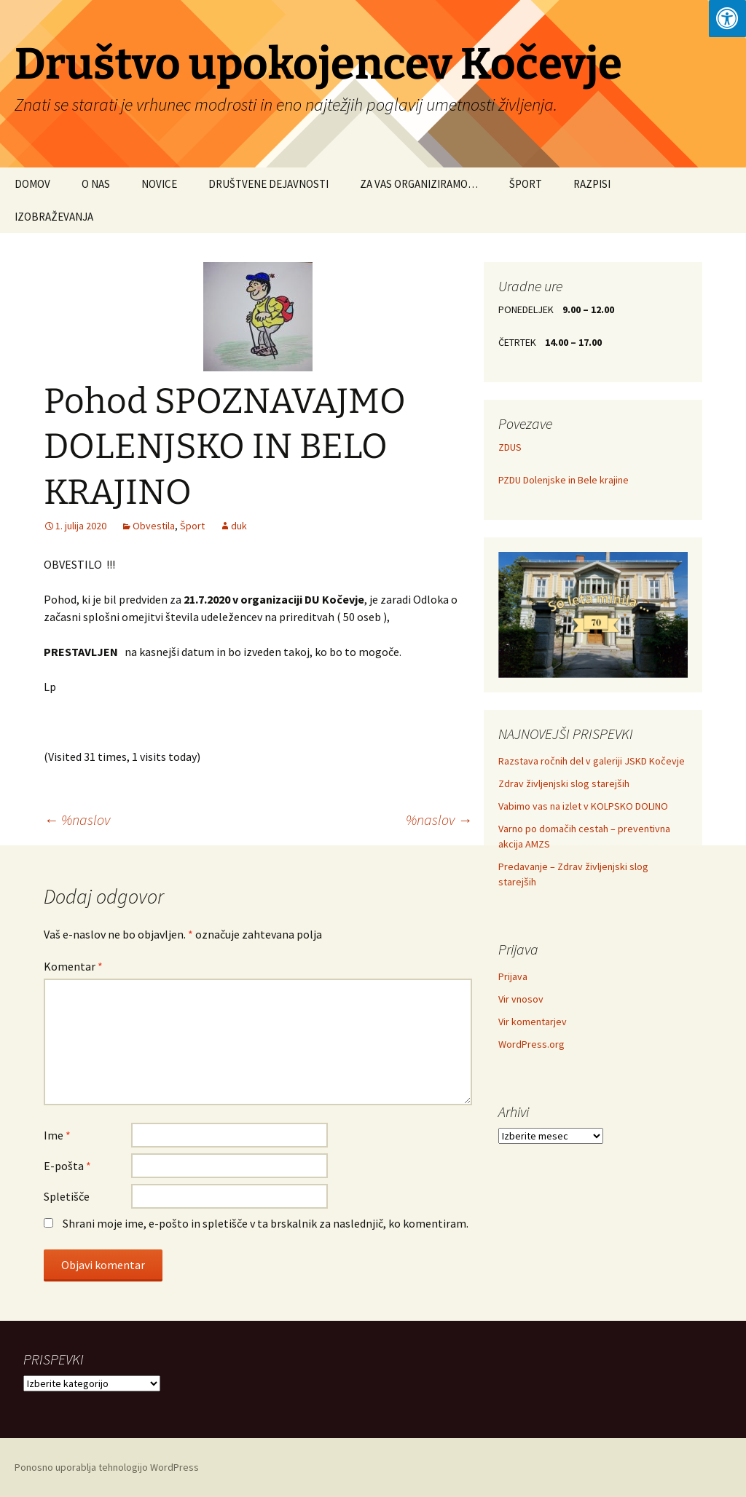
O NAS (96, 184)
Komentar (73, 966)
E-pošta (67, 1165)
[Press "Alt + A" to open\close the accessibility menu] (727, 18)
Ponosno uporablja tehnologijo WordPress (107, 1467)
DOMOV (32, 184)
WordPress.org (531, 1044)
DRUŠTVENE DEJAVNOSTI (268, 184)
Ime (57, 1135)
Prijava (512, 976)
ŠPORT (525, 184)
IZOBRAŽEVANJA (54, 217)
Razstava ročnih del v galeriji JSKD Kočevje (591, 760)
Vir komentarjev (532, 1021)
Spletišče (67, 1196)
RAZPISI (591, 184)
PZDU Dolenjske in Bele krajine (563, 479)
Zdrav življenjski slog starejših (563, 783)
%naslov (77, 819)
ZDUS (510, 447)
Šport (192, 525)
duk (239, 525)
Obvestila (154, 525)
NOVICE (159, 184)
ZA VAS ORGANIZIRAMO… (419, 184)
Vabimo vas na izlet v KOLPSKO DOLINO (583, 806)
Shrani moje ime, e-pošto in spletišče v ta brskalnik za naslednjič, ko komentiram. (265, 1223)
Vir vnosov (520, 999)
